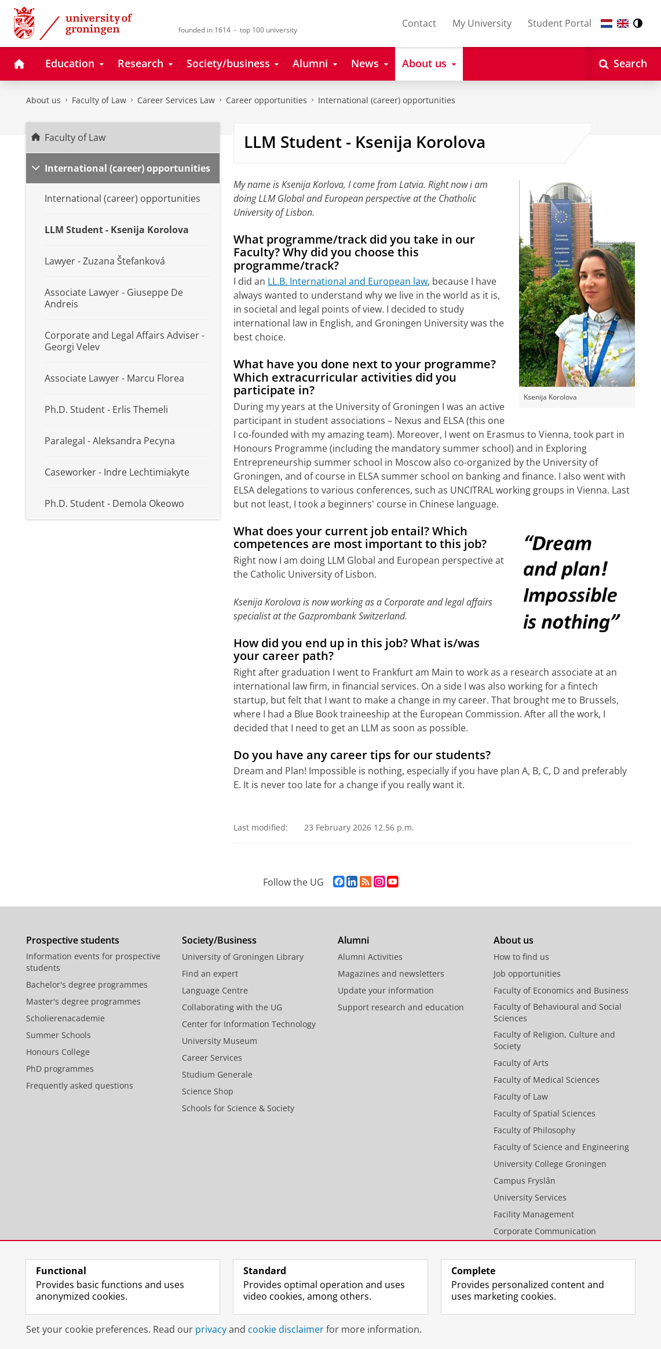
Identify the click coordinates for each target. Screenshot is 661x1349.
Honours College (58, 1051)
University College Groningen (550, 1163)
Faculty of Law (99, 100)
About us (43, 100)
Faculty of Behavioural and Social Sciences (558, 1012)
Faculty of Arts (521, 1062)
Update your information (386, 990)
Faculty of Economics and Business (561, 990)
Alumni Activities (370, 956)
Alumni (353, 940)
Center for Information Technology (249, 1023)
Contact (419, 23)
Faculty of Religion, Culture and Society (554, 1040)
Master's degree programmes (83, 1001)
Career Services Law (176, 100)
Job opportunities (527, 973)
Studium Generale (217, 1074)
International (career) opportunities (386, 100)
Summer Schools (58, 1034)
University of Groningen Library (243, 956)
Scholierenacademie (65, 1018)
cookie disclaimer (286, 1329)
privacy (211, 1329)
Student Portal (559, 23)
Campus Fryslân (525, 1180)
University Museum (219, 1040)
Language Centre (215, 990)
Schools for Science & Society (238, 1108)
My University (482, 23)
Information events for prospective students (93, 962)
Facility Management (534, 1214)
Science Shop (207, 1091)
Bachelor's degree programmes (87, 984)
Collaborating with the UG (232, 1007)
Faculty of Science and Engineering (561, 1146)
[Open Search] (623, 64)
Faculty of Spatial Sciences (545, 1113)
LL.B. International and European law (348, 281)
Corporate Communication (545, 1230)
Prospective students (72, 940)
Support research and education (401, 1007)
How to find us (521, 956)
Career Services (212, 1057)
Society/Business (219, 940)
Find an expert (210, 973)
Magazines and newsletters (391, 973)
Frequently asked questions (79, 1085)
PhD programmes (60, 1068)
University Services (530, 1197)
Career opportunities (266, 100)
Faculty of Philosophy (534, 1130)
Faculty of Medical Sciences (547, 1079)
